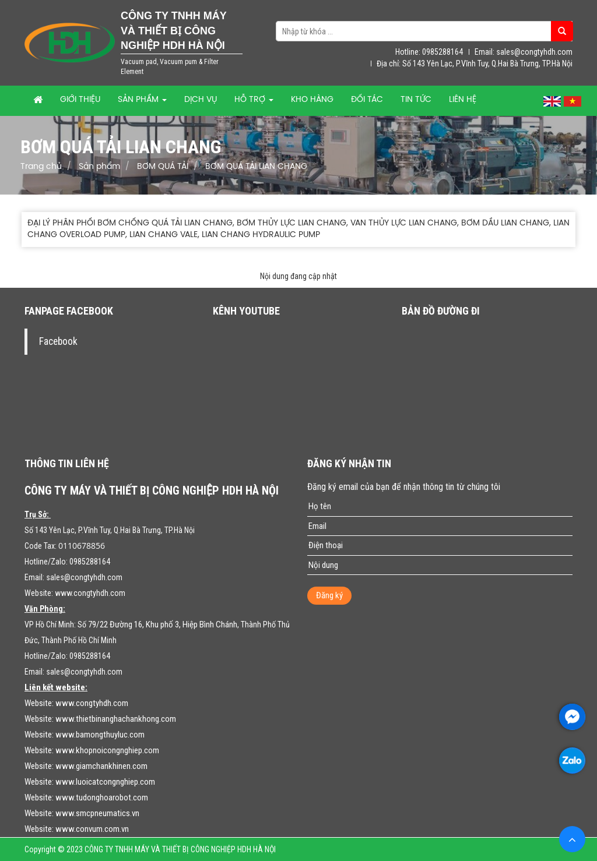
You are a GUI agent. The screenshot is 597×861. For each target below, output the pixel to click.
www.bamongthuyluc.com (100, 734)
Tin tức (416, 100)
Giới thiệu (80, 100)
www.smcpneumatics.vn (97, 813)
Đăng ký (329, 595)
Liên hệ (462, 100)
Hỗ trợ (253, 100)
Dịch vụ (200, 100)
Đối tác (367, 100)
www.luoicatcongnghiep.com (105, 782)
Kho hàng (312, 100)
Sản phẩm (142, 100)
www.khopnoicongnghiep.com (107, 750)
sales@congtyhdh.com (84, 577)
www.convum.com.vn (92, 829)
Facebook (58, 341)
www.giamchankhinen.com (101, 766)
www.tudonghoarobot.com (101, 797)
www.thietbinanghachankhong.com (115, 719)
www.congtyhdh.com (90, 593)
